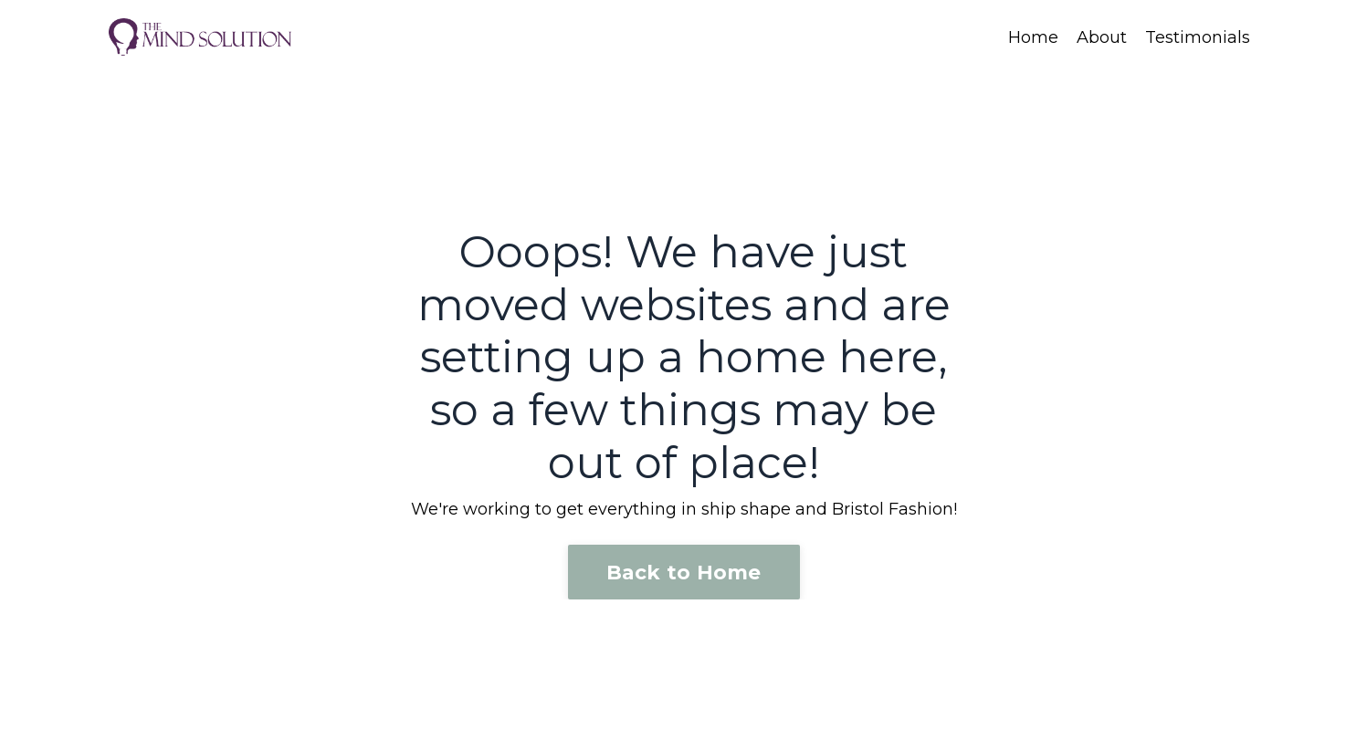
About (1102, 37)
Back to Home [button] (684, 572)
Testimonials (1197, 37)
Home (1033, 37)
